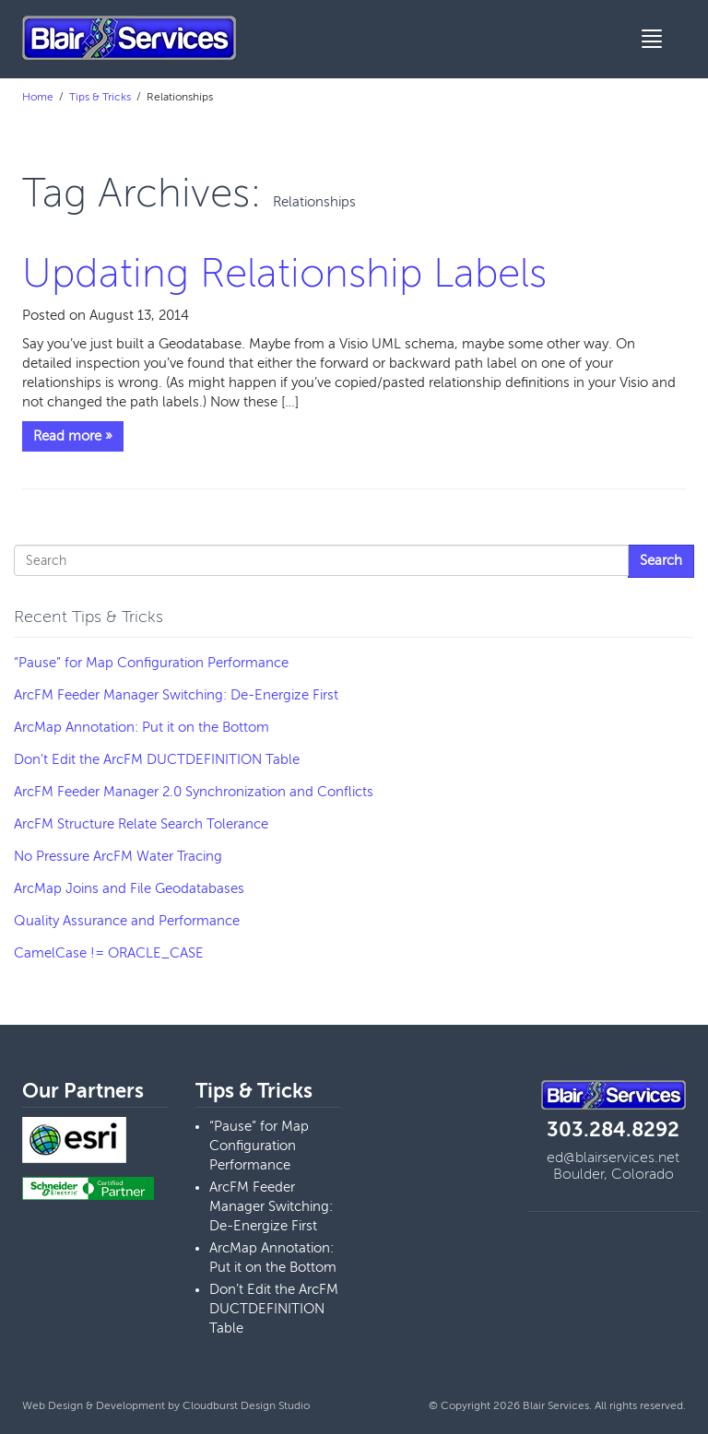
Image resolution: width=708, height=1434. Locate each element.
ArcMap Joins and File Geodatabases (129, 888)
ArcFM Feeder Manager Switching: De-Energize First (176, 695)
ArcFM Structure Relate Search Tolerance (141, 824)
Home (37, 96)
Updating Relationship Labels (284, 274)
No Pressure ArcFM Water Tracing (118, 856)
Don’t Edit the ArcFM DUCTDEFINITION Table (157, 759)
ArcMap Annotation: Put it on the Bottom (141, 727)
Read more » (72, 436)
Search (661, 560)
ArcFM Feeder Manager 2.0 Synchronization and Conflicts (193, 791)
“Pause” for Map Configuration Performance (151, 662)
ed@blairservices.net (613, 1157)
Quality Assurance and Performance (127, 920)
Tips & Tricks (100, 96)
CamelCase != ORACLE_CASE (109, 953)
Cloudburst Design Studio (246, 1405)
